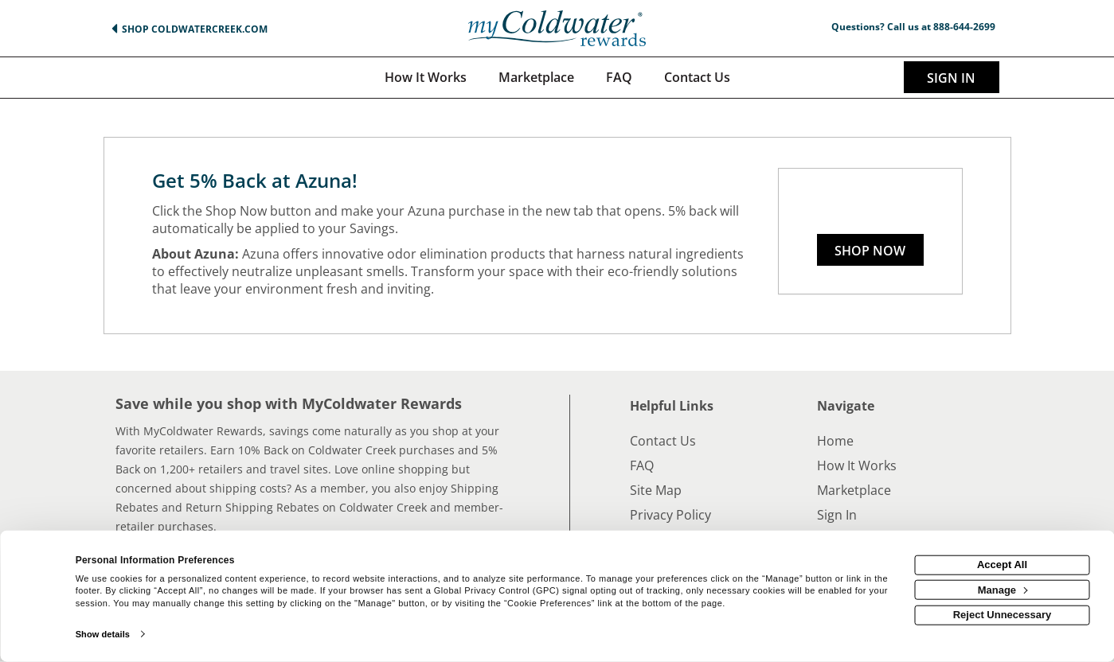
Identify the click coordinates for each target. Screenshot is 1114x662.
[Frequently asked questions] (619, 77)
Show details (103, 634)
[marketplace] (536, 77)
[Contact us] (697, 77)
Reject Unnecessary (1002, 615)
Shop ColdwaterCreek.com (195, 29)
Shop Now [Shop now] (870, 250)
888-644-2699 (964, 26)
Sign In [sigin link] (951, 78)
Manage (1003, 589)
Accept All (1002, 564)
